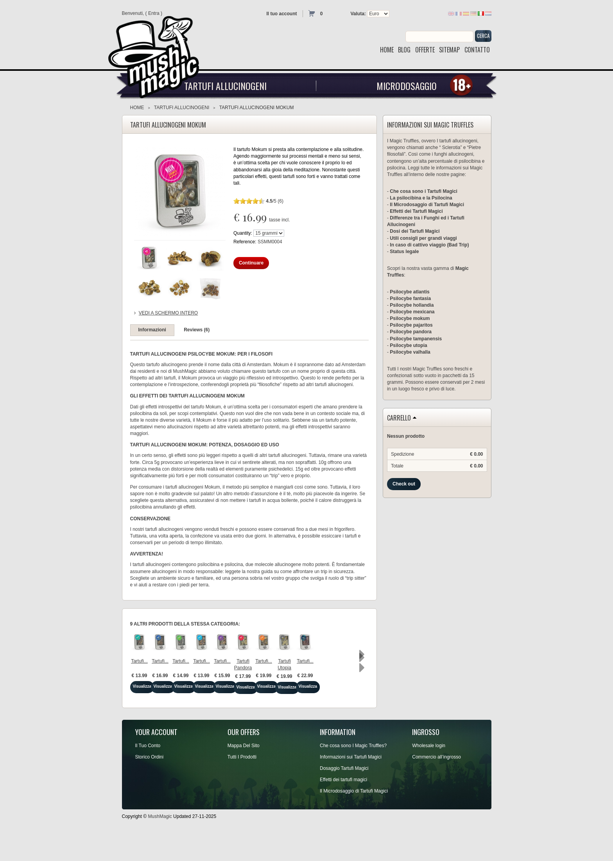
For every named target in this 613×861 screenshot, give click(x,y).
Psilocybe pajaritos (411, 325)
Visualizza (159, 716)
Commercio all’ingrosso (436, 786)
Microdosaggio (406, 86)
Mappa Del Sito (244, 775)
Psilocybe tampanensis (416, 339)
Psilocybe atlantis (409, 292)
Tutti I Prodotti (242, 786)
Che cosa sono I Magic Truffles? (353, 775)
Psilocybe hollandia (412, 305)
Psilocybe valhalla (410, 352)
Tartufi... (159, 691)
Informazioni (152, 330)
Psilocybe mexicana (412, 312)
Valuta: (358, 13)
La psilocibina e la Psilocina (421, 198)
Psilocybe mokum (410, 318)
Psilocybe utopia (408, 345)
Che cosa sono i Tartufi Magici (423, 191)
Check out (404, 484)
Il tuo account (282, 13)
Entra (154, 13)
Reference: (245, 241)
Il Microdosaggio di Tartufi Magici (427, 204)
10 (261, 201)
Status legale (404, 251)
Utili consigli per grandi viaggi (423, 238)
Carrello (399, 418)
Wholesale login (428, 775)
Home (137, 107)
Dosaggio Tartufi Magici (344, 797)
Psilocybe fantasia (410, 298)
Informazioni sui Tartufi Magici (351, 786)
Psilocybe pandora (411, 331)
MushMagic (160, 845)
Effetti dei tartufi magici (343, 809)
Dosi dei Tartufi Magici (414, 231)
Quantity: (242, 233)
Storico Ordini (149, 786)
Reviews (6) (197, 330)
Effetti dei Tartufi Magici (416, 211)
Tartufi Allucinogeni (225, 86)
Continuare (251, 263)
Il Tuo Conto (148, 775)
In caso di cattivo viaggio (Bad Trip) (429, 245)
